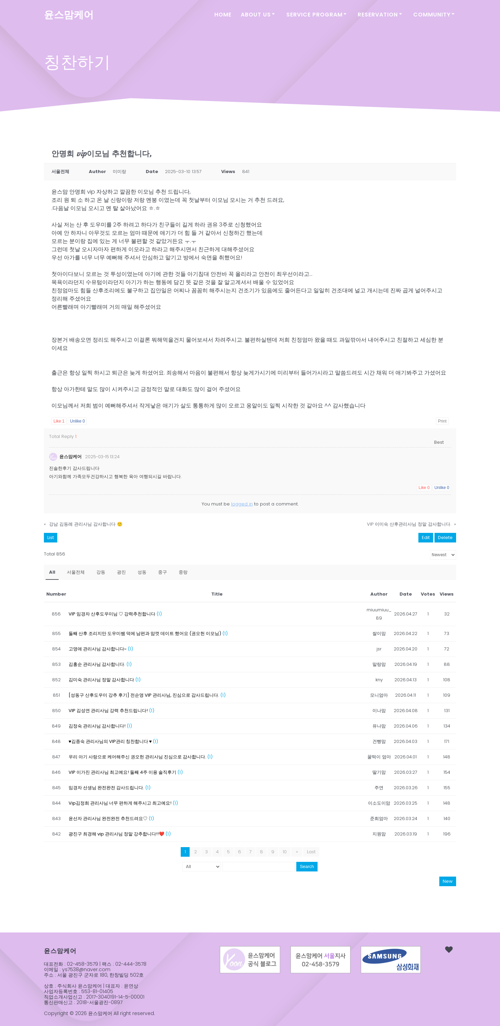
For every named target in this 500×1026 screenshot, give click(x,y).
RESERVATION (378, 15)
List (50, 537)
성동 (142, 572)
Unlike (77, 421)
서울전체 (76, 572)
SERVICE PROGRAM (314, 15)
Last (310, 851)
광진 (121, 572)
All (52, 572)
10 (286, 851)
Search (307, 866)
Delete (445, 537)
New (448, 881)
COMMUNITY (432, 15)
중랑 (183, 572)
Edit (426, 537)
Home (222, 15)
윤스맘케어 (69, 15)
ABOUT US (256, 15)
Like (58, 421)
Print (442, 421)
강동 (100, 572)
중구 (162, 572)
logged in (242, 504)
